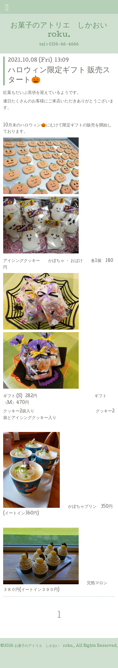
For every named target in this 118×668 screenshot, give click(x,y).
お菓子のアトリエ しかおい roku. (44, 646)
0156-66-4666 (64, 45)
